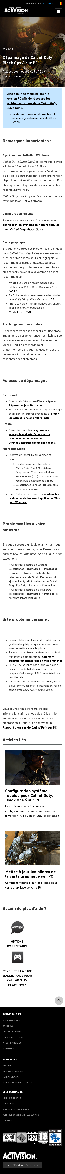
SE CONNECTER (50, 4)
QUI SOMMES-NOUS (12, 1020)
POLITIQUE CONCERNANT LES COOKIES (21, 1115)
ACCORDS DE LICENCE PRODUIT (17, 1083)
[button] (60, 3)
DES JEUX (7, 1066)
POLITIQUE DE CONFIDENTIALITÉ (18, 1110)
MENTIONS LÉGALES (12, 1098)
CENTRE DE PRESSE (12, 1032)
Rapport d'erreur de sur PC (30, 727)
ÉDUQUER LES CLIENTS (14, 1037)
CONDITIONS (8, 1104)
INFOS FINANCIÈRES (12, 1043)
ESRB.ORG (7, 1121)
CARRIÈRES (8, 1026)
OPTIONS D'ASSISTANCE (14, 1071)
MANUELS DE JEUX (11, 1077)
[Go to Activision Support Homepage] (18, 11)
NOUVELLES (8, 1049)
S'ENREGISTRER (33, 4)
